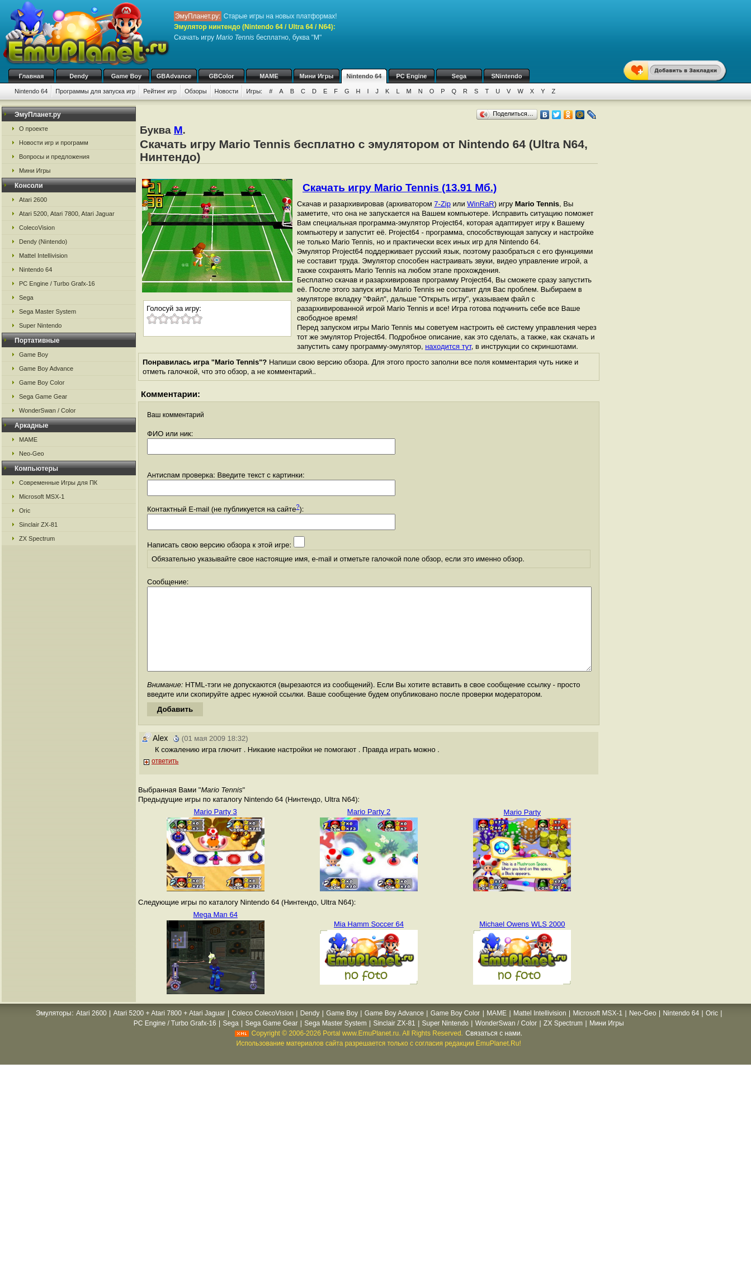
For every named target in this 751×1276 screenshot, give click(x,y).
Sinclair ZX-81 (38, 524)
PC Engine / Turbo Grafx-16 (57, 283)
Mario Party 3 (215, 828)
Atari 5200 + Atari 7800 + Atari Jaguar (169, 1030)
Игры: (254, 91)
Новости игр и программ (53, 142)
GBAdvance (174, 76)
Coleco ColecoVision (263, 1030)
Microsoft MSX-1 (41, 496)
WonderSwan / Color (47, 410)
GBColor (221, 76)
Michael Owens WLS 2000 (522, 941)
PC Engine (411, 76)
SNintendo (507, 76)
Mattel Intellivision (43, 255)
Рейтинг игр (160, 91)
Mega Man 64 (215, 931)
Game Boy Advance (46, 368)
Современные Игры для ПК (58, 482)
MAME (268, 76)
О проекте (33, 128)
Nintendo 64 (364, 76)
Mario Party (522, 829)
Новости (227, 91)
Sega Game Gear (43, 396)
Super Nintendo (40, 325)
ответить (165, 778)
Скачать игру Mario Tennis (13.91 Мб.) (400, 187)
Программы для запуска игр (95, 91)
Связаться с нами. (493, 1050)
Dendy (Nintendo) (43, 241)
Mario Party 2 (368, 828)
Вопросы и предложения (54, 156)
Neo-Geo (31, 453)
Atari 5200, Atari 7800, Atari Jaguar (67, 213)
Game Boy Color (41, 382)
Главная (31, 76)
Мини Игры (317, 76)
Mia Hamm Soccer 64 (369, 941)
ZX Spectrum (37, 538)
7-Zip (442, 204)
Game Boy (126, 76)
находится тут (448, 346)
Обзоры (196, 91)
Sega (459, 76)
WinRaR (480, 204)
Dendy (78, 76)
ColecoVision (37, 227)
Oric (24, 510)
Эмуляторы (53, 1030)
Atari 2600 (33, 199)
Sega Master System (47, 311)
